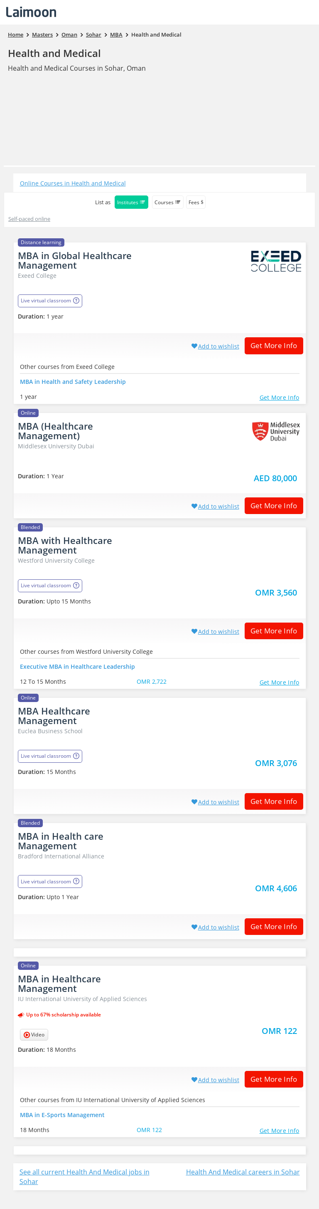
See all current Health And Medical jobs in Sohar (85, 1176)
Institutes (131, 202)
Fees (196, 202)
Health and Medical (54, 53)
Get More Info (271, 345)
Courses (168, 202)
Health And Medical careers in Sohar (243, 1172)
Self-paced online (29, 219)
